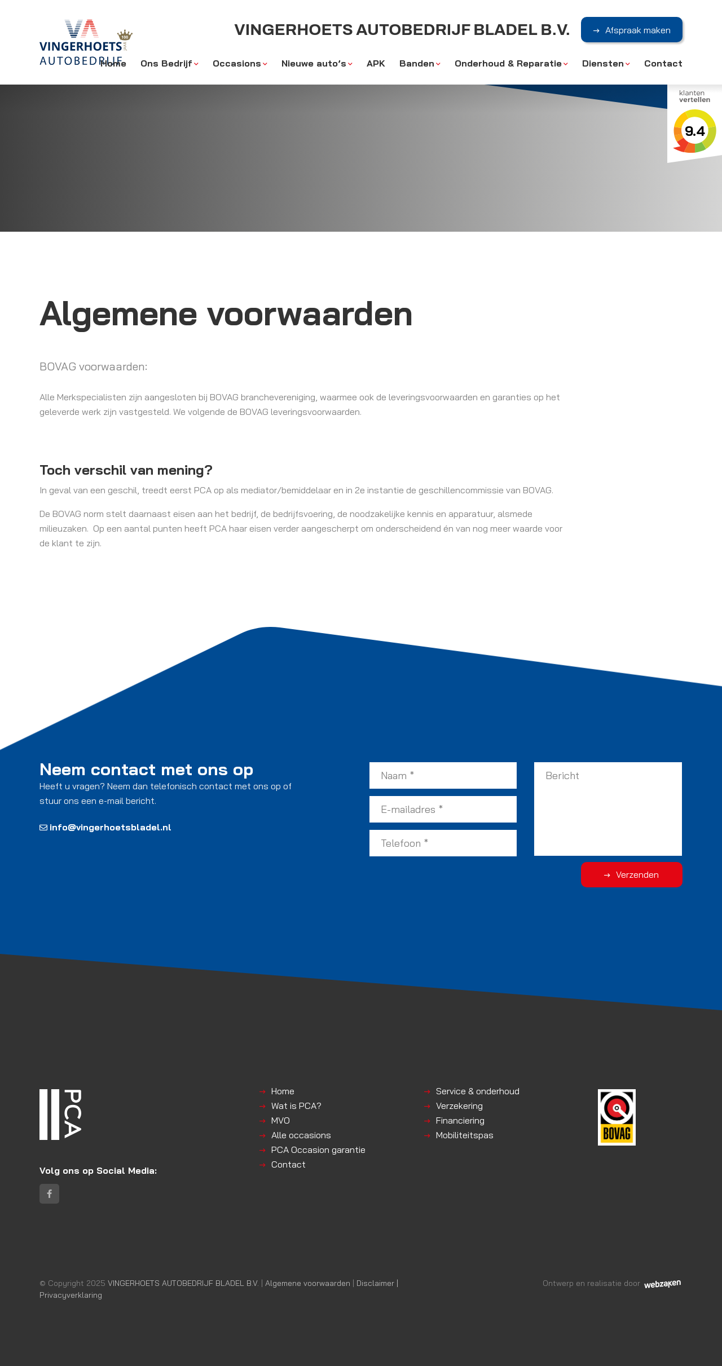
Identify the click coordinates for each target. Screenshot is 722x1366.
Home (113, 63)
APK (376, 63)
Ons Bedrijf (166, 63)
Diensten (603, 63)
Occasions (237, 63)
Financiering (460, 1120)
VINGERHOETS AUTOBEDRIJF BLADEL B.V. (183, 1283)
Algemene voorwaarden (307, 1283)
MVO (280, 1120)
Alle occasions (301, 1134)
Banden (416, 63)
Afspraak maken (638, 30)
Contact (663, 63)
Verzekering (459, 1105)
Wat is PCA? (296, 1105)
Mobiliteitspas (465, 1134)
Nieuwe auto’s (313, 63)
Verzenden (637, 874)
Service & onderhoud (478, 1091)
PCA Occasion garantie (318, 1149)
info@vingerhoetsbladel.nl (105, 827)
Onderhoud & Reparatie (508, 63)
